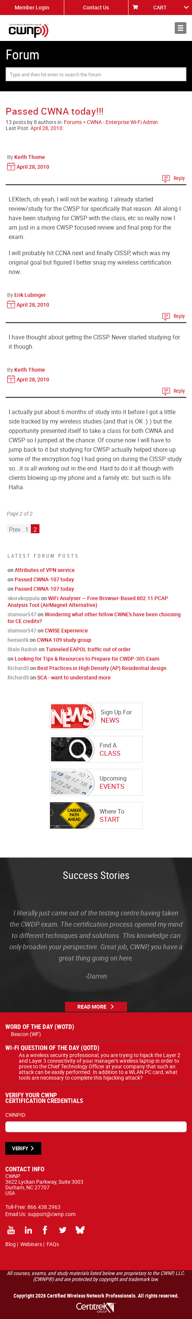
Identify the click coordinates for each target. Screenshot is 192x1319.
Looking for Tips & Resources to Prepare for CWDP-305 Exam (87, 658)
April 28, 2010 (46, 128)
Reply (179, 178)
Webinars (31, 1244)
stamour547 (22, 614)
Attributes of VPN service (45, 569)
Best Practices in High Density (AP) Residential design (101, 668)
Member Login (32, 7)
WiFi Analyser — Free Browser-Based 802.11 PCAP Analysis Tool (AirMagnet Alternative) (88, 601)
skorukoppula (24, 598)
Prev (15, 529)
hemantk (18, 639)
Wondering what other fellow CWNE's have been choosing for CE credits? (94, 618)
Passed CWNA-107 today (44, 579)
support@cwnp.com (52, 1214)
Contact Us (96, 7)
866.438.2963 (43, 1206)
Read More (91, 1006)
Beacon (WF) (26, 1034)
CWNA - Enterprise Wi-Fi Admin (122, 122)
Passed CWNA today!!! (55, 111)
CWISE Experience (66, 630)
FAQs (53, 1244)
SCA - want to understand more (74, 677)
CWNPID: (15, 1114)
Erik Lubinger (30, 294)
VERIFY (20, 1148)
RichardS (18, 668)
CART (160, 7)
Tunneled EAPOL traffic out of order (88, 649)
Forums (73, 122)
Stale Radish (23, 649)
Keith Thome (29, 156)
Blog (10, 1244)
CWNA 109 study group (64, 639)
